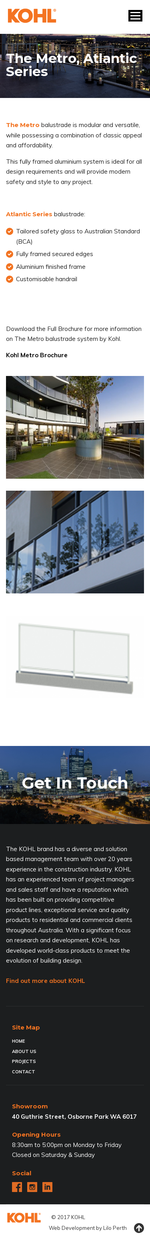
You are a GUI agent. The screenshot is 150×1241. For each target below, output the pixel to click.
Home (18, 1041)
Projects (24, 1061)
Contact (23, 1072)
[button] (135, 16)
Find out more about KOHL (45, 981)
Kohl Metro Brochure (37, 355)
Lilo (107, 1228)
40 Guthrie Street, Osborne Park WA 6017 (74, 1116)
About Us (24, 1051)
